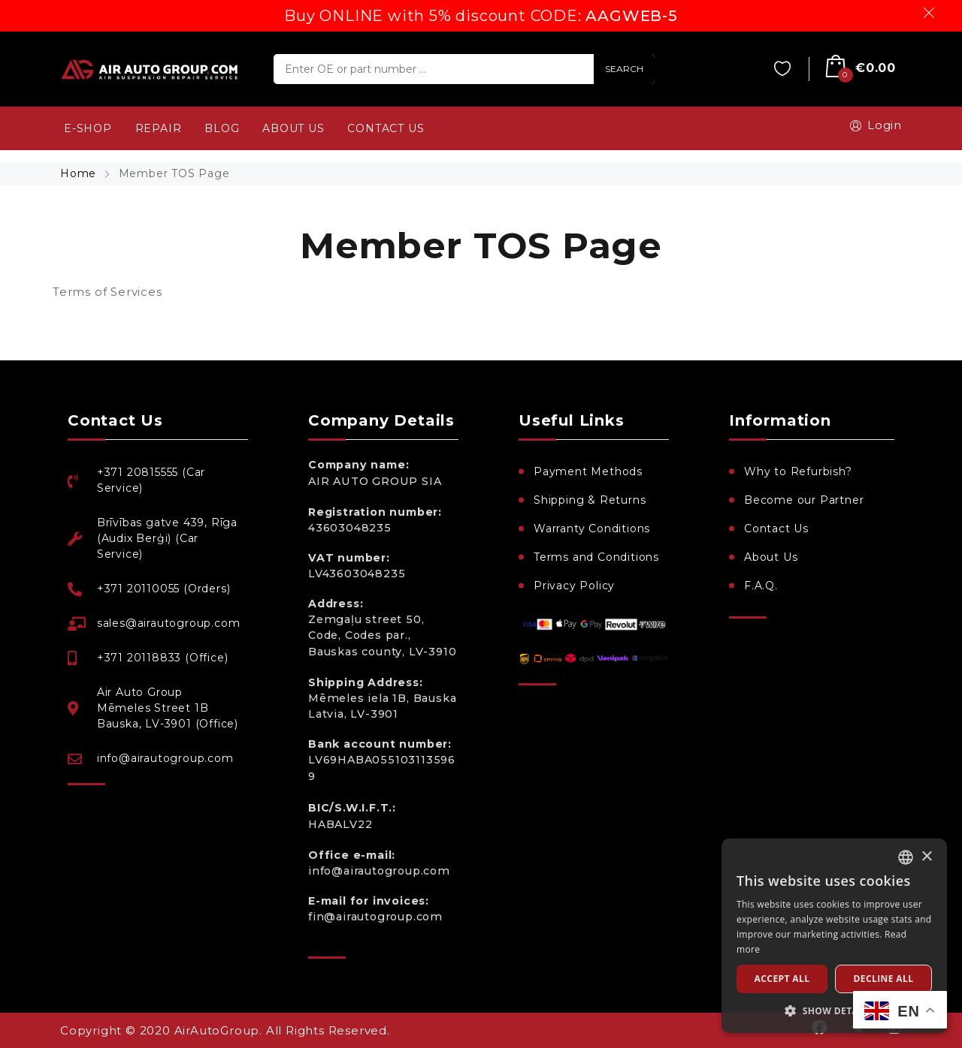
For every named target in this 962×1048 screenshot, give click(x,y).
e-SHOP (88, 128)
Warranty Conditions (592, 528)
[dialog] (834, 936)
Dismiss (931, 13)
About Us (770, 557)
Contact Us (776, 528)
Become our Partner (804, 500)
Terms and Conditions (596, 557)
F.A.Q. (761, 585)
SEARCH (624, 68)
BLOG (221, 128)
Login (873, 125)
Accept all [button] (782, 978)
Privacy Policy (574, 585)
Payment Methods (588, 471)
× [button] (926, 857)
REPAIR (158, 128)
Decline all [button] (884, 978)
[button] (834, 1010)
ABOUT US (293, 128)
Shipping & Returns (590, 500)
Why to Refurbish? (798, 471)
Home (80, 173)
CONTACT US (385, 128)
